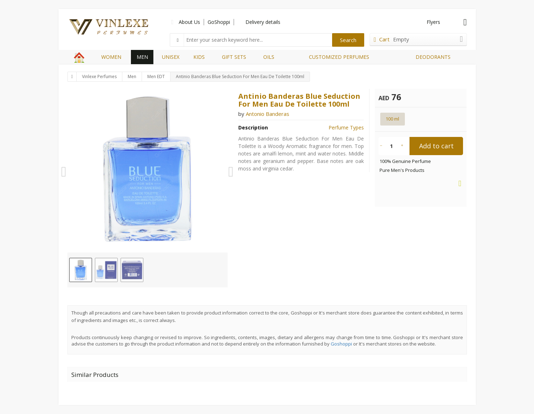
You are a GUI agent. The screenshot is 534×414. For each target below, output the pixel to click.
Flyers (433, 22)
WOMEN (111, 56)
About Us (189, 22)
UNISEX (170, 56)
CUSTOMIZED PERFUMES (339, 56)
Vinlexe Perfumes (99, 76)
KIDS (199, 56)
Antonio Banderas (267, 113)
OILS (268, 56)
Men (132, 76)
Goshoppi (341, 344)
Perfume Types (346, 127)
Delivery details (262, 22)
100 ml (392, 119)
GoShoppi (219, 22)
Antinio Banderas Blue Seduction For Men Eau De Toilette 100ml (240, 76)
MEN (142, 56)
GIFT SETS (234, 56)
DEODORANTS (433, 56)
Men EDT (156, 76)
